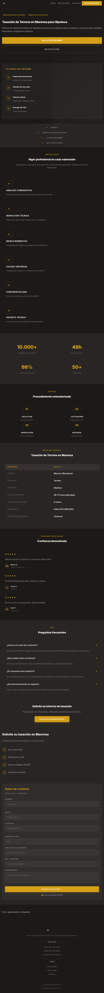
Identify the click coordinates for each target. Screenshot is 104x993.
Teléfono (9, 823)
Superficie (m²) (12, 837)
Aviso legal (52, 970)
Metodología (64, 3)
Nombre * (9, 799)
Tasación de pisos (52, 947)
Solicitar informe (91, 3)
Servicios (76, 3)
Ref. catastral (12, 859)
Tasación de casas (52, 951)
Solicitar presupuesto (52, 719)
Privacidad (52, 966)
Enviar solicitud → (52, 889)
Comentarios (11, 870)
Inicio (53, 3)
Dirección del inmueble (16, 848)
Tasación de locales (52, 954)
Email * (8, 812)
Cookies (52, 974)
